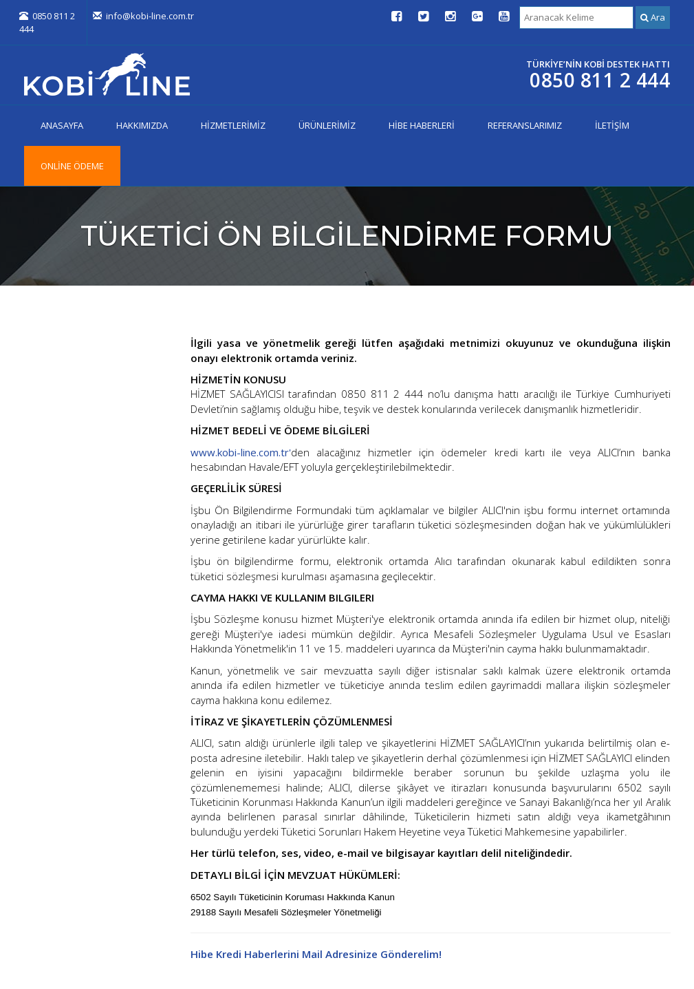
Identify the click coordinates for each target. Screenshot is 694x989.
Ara (652, 17)
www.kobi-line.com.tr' (241, 452)
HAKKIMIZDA (142, 125)
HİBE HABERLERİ (422, 125)
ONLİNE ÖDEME (72, 166)
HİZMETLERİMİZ (233, 125)
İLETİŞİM (612, 125)
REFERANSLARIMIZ (525, 125)
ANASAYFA (62, 125)
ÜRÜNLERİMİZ (327, 125)
